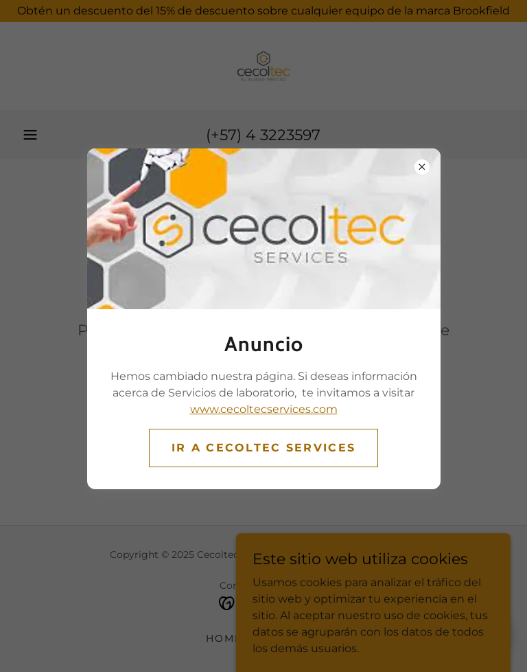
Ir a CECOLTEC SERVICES (263, 447)
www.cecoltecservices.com (264, 409)
